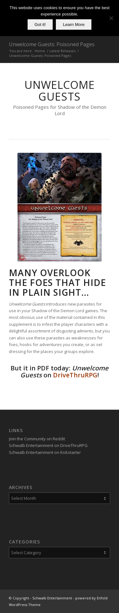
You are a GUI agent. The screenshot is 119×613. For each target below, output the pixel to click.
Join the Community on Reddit (37, 439)
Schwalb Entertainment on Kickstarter (45, 452)
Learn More (73, 24)
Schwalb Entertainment (52, 598)
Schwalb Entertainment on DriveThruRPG (48, 445)
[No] (111, 18)
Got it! (40, 24)
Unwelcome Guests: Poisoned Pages (52, 44)
